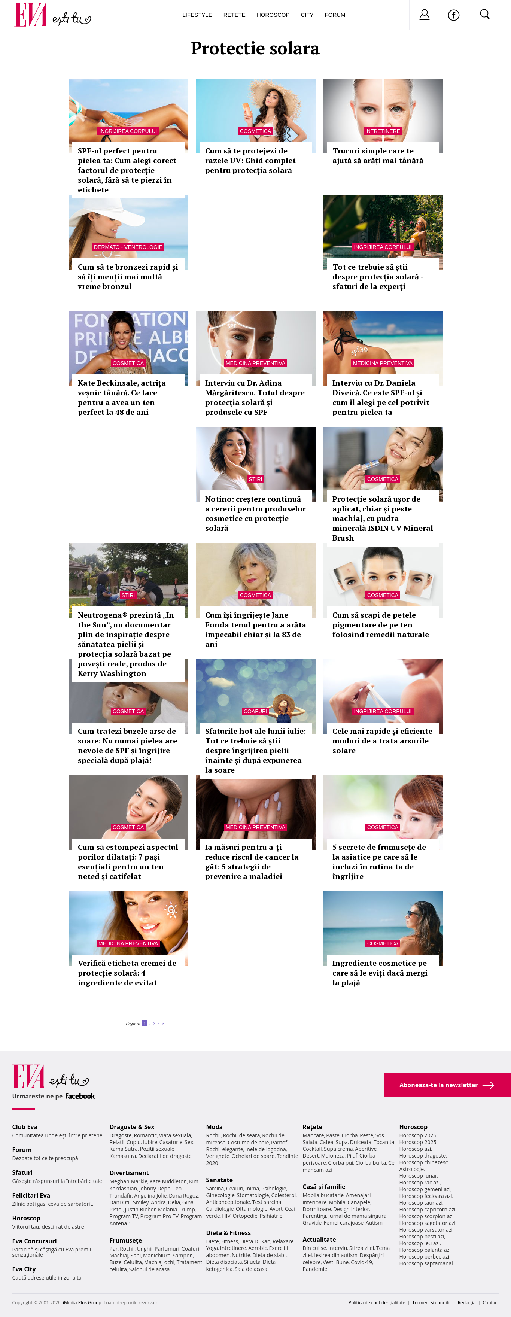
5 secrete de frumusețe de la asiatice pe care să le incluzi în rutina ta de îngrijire (379, 861)
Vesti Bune (336, 1262)
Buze (116, 1262)
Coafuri (255, 711)
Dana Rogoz (183, 1195)
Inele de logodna (265, 1149)
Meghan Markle (129, 1181)
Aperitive (366, 1148)
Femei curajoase (344, 1222)
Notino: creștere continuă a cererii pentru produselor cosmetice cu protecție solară (255, 513)
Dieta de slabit (269, 1255)
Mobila (337, 1202)
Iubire (150, 1142)
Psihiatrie (271, 1215)
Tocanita (384, 1142)
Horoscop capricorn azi (427, 1209)
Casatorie (171, 1142)
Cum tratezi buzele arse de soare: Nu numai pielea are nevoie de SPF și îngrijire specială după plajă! (127, 745)
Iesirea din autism (336, 1255)
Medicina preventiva (255, 363)
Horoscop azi (415, 1148)
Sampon (183, 1255)
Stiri (255, 479)
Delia (174, 1202)
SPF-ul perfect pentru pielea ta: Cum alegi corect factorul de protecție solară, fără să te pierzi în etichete (127, 170)
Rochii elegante (224, 1149)
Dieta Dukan (255, 1241)
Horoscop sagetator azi (427, 1222)
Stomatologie (253, 1195)
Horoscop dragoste (422, 1155)
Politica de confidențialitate (377, 1302)
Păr (114, 1248)
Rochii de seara (241, 1135)
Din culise (314, 1247)
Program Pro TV (159, 1216)
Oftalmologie (251, 1208)
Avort (276, 1208)
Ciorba (350, 1135)
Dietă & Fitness (228, 1233)
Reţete (313, 1127)
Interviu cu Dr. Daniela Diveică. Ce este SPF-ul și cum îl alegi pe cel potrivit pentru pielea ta (380, 397)
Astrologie (411, 1168)
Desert (311, 1155)
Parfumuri (167, 1248)
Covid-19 (361, 1262)
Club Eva (25, 1127)
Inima (252, 1188)
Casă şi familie (324, 1187)
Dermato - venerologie (128, 247)
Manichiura (156, 1255)
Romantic (145, 1135)
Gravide (312, 1222)
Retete (234, 15)
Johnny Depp (155, 1188)
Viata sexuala (175, 1135)
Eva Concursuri (34, 1241)
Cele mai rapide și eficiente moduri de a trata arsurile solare (382, 740)
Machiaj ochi (159, 1262)
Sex (189, 1142)
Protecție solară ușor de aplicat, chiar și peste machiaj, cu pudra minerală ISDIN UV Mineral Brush (382, 518)
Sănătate (219, 1180)
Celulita (133, 1262)
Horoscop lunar (418, 1175)
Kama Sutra (124, 1148)
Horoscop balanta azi (425, 1249)
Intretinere (382, 131)
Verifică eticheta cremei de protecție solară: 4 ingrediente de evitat (127, 973)
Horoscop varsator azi (426, 1229)
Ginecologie (220, 1195)
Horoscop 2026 (418, 1135)
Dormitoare (317, 1209)
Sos (379, 1135)
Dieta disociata (224, 1261)
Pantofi (279, 1142)
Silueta (252, 1261)
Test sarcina (267, 1201)
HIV (226, 1215)
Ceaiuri (234, 1188)
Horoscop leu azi (419, 1243)
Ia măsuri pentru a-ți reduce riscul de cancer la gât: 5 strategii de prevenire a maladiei (252, 861)
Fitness (229, 1241)
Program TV (124, 1216)
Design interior (351, 1209)
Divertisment (129, 1173)
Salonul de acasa (149, 1269)
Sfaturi (22, 1172)
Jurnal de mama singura (357, 1215)
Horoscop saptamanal (426, 1263)
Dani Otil (120, 1202)
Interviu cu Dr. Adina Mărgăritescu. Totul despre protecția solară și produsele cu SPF (255, 397)
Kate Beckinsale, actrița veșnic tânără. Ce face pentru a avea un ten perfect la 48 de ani (122, 397)
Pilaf (352, 1155)
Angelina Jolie (150, 1195)
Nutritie (241, 1255)
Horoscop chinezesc (423, 1162)
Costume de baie (248, 1142)
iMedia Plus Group (82, 1302)
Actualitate (319, 1239)
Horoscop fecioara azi (425, 1195)
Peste (366, 1135)
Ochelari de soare (253, 1155)
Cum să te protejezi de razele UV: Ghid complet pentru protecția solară (250, 160)
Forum (335, 15)
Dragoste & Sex (132, 1127)
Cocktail (312, 1148)
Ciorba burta (370, 1162)
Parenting (314, 1215)
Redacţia (467, 1302)
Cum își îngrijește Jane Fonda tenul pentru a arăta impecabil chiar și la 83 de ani (255, 629)
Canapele (358, 1202)
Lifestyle (197, 15)
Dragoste (121, 1135)
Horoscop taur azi (420, 1202)
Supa (341, 1142)
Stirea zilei (361, 1247)
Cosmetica (255, 131)
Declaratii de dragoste (165, 1155)
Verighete (217, 1155)
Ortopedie (245, 1215)
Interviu (337, 1247)
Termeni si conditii (431, 1302)
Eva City (24, 1269)
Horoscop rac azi (419, 1182)
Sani (136, 1255)
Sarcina (215, 1188)
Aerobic (257, 1247)
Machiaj (119, 1255)
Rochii (127, 1248)
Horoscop (273, 15)
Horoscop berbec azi (424, 1256)
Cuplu (134, 1142)
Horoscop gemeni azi (425, 1189)
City (307, 15)
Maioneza (332, 1155)
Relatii (117, 1142)
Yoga (212, 1247)
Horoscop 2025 (418, 1142)
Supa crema (338, 1148)
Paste (333, 1135)
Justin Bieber (140, 1209)
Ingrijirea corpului (128, 131)
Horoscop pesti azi (421, 1236)
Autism (374, 1222)
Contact (491, 1302)
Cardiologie (220, 1208)
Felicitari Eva (31, 1195)
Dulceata (360, 1142)
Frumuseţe (126, 1240)
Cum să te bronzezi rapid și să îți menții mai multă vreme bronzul (128, 276)
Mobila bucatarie (323, 1195)
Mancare (313, 1135)
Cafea (327, 1142)
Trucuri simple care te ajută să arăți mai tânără (377, 155)
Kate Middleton (168, 1181)
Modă (214, 1127)
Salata (310, 1142)
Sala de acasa (251, 1268)
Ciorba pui (340, 1162)
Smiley (141, 1202)
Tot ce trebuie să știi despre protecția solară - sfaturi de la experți (377, 276)
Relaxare (283, 1241)
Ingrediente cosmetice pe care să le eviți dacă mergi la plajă (380, 973)
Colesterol (283, 1195)
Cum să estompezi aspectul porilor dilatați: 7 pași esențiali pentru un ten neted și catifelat (128, 861)
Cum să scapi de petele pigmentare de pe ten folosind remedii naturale (380, 624)
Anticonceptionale (228, 1201)
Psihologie (273, 1188)
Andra (158, 1202)
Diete (212, 1241)
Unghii (144, 1248)
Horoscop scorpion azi (426, 1216)
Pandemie (315, 1268)
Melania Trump (176, 1209)
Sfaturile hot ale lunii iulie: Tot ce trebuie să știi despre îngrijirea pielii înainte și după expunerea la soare (255, 750)
